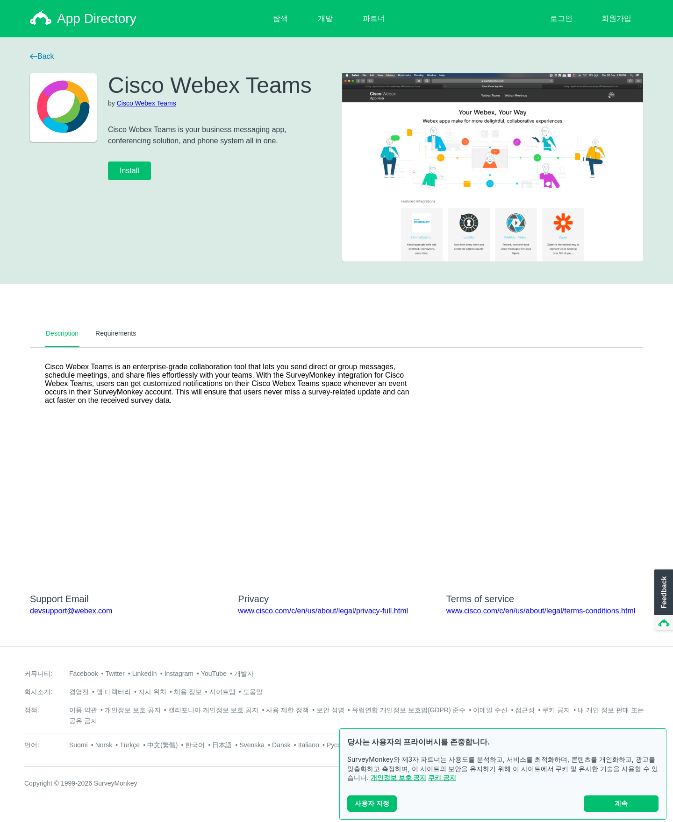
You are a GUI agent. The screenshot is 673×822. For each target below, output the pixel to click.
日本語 (222, 745)
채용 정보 (188, 692)
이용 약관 (83, 710)
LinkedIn (144, 673)
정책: (31, 710)
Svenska (252, 745)
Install (129, 171)
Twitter (114, 673)
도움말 (253, 692)
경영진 (79, 692)
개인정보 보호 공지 (398, 777)
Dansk (281, 745)
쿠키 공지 (442, 777)
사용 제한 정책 (287, 710)
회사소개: (38, 692)
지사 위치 (152, 692)
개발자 (244, 673)
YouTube (214, 673)
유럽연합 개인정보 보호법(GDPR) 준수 (408, 710)
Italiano (308, 745)
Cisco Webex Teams (146, 103)
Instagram (179, 673)
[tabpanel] (336, 464)
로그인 (561, 18)
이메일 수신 (490, 710)
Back (42, 56)
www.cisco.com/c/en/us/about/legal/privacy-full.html (323, 611)
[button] (662, 600)
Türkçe (130, 745)
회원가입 (616, 18)
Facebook (83, 673)
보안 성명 (330, 710)
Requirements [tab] (115, 333)
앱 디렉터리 (113, 692)
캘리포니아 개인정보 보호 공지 (213, 710)
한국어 (195, 745)
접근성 (525, 710)
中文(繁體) (162, 745)
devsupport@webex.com (71, 611)
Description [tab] (62, 333)
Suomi (78, 745)
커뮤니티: (38, 673)
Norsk (104, 745)
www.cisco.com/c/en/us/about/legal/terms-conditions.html (541, 611)
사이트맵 (222, 692)
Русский (339, 745)
